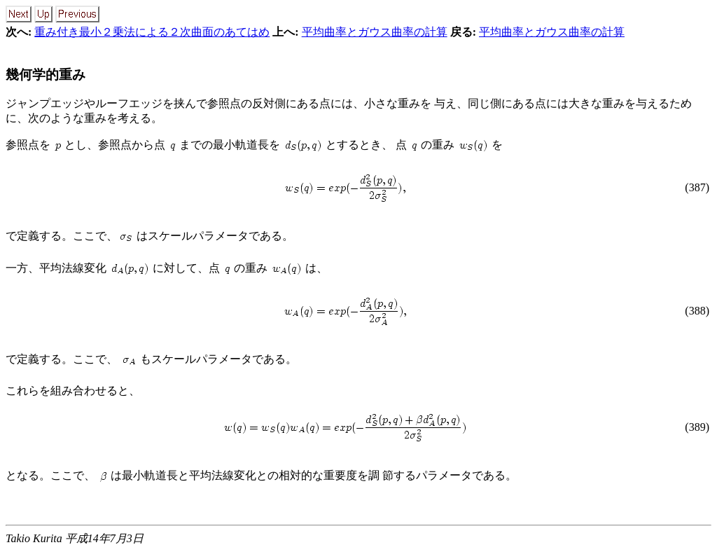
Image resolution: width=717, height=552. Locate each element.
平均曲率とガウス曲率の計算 (374, 32)
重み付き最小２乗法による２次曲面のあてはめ (152, 32)
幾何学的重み (45, 74)
